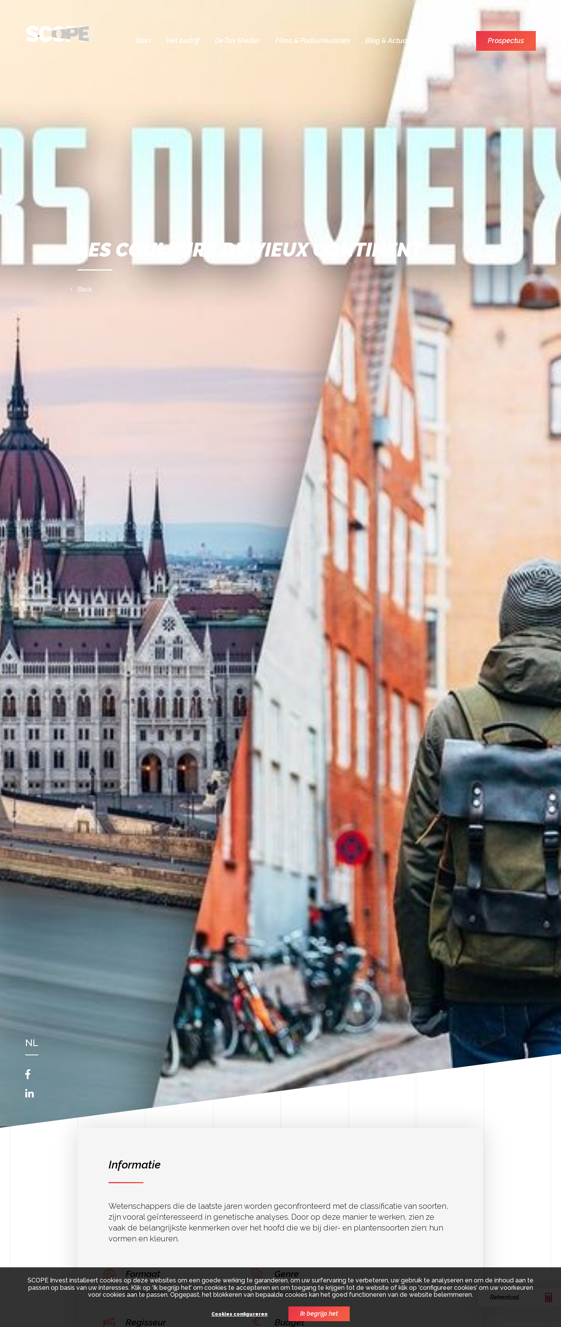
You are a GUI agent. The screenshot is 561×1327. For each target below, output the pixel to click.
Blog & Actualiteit (393, 40)
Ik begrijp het (319, 1313)
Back (85, 289)
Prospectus (506, 40)
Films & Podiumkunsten (312, 40)
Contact (448, 40)
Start (143, 40)
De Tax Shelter (237, 40)
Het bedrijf (183, 40)
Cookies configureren (239, 1314)
